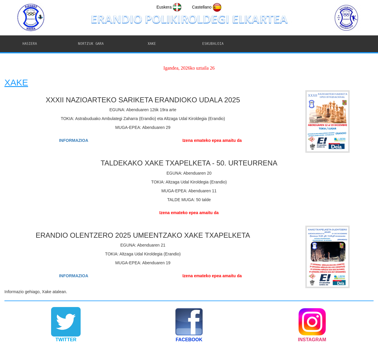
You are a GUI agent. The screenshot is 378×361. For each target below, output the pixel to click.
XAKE (152, 43)
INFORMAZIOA (73, 140)
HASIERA (29, 43)
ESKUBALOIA (213, 43)
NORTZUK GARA (91, 43)
